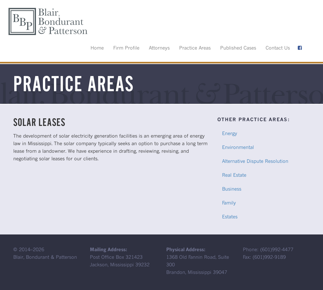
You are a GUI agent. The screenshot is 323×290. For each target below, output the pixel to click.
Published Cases (238, 47)
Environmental (238, 147)
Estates (230, 216)
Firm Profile (126, 47)
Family (229, 202)
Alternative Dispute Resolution (255, 161)
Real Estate (234, 175)
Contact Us (278, 47)
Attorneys (159, 47)
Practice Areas (195, 47)
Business (231, 189)
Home (97, 47)
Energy (229, 133)
